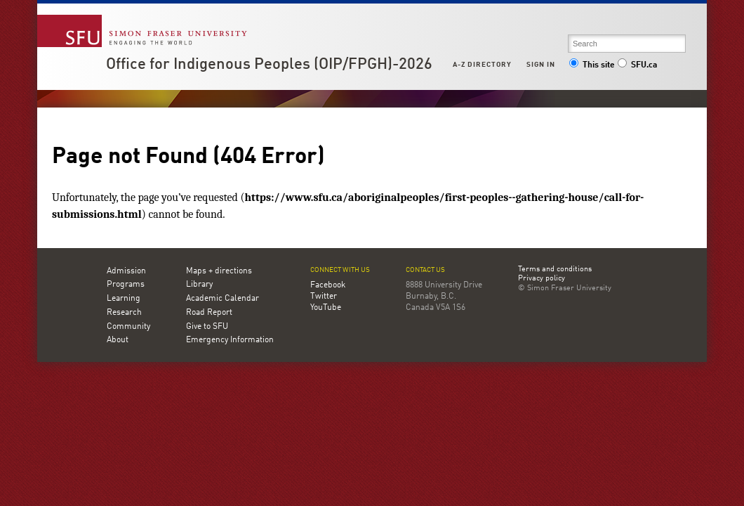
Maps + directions (219, 271)
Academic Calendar (222, 298)
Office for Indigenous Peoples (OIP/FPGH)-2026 (269, 64)
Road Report (209, 313)
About (117, 340)
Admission (126, 271)
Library (199, 284)
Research (124, 313)
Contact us (425, 270)
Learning (123, 298)
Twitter (323, 296)
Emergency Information (230, 340)
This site (591, 65)
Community (128, 327)
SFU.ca (637, 65)
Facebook (327, 285)
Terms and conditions (555, 269)
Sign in (540, 64)
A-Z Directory (482, 64)
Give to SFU (207, 327)
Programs (126, 284)
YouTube (325, 308)
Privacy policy (541, 279)
